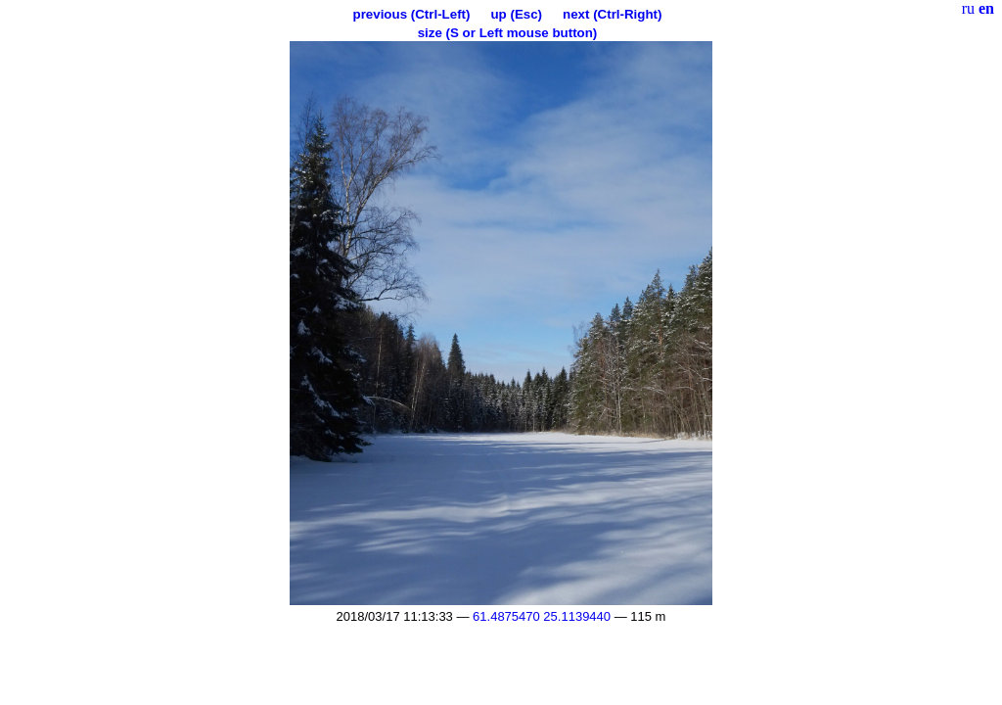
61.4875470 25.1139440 (542, 616)
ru (968, 8)
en (986, 8)
